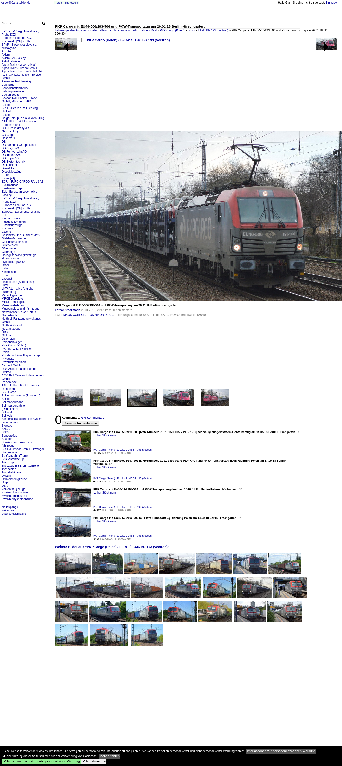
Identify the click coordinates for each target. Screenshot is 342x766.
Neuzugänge (10, 507)
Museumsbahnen (13, 305)
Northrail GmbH (12, 325)
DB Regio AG (10, 158)
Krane (5, 275)
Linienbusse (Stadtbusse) (18, 282)
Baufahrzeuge (11, 94)
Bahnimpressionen (13, 91)
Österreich (8, 338)
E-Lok (191, 30)
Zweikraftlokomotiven (15, 492)
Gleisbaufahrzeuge (14, 238)
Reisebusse (9, 382)
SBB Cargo (9, 392)
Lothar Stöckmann (67, 310)
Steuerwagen (10, 452)
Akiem (6, 54)
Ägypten (7, 51)
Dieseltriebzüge (12, 171)
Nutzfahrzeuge (11, 328)
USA (5, 485)
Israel (5, 265)
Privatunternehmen (14, 362)
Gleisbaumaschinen (14, 241)
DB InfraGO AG (12, 155)
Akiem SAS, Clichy (14, 58)
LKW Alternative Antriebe (17, 288)
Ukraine (6, 475)
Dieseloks (8, 168)
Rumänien (8, 389)
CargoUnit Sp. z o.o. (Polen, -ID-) (23, 118)
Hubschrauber (11, 258)
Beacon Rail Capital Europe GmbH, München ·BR (19, 99)
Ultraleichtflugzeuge (14, 479)
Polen (5, 352)
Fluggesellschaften (14, 221)
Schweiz (7, 415)
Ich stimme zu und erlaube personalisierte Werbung (41, 761)
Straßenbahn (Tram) (15, 455)
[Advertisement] (147, 88)
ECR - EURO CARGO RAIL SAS (23, 181)
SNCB (6, 429)
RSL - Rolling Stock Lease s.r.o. (22, 385)
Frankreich (8, 228)
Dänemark (8, 138)
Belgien (6, 104)
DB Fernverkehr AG (14, 151)
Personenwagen (12, 342)
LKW (5, 285)
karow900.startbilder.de (15, 2)
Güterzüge (8, 252)
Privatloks (8, 358)
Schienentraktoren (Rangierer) (21, 395)
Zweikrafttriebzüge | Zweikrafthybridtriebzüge (17, 497)
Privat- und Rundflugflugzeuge (21, 355)
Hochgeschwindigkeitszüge (19, 255)
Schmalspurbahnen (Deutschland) (14, 407)
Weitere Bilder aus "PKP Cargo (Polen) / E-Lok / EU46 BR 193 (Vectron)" (112, 547)
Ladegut (7, 278)
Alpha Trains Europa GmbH (19, 68)
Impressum (71, 2)
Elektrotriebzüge (12, 188)
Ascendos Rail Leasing (16, 81)
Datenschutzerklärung (14, 513)
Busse (6, 114)
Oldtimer (7, 335)
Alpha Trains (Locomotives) (19, 64)
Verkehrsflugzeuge (13, 489)
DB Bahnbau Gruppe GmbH (19, 145)
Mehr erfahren (110, 756)
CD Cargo (8, 135)
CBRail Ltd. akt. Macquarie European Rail (19, 123)
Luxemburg (9, 292)
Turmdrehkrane (11, 472)
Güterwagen (9, 248)
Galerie (6, 231)
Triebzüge (8, 462)
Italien (5, 268)
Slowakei (7, 425)
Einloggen (332, 2)
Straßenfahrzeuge (13, 459)
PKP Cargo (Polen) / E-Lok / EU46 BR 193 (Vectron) (128, 40)
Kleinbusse (9, 272)
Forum (59, 2)
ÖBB (5, 332)
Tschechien (9, 469)
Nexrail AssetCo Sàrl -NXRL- (20, 312)
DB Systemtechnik (13, 161)
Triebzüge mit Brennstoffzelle (20, 465)
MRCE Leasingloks (14, 302)
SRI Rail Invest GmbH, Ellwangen (23, 449)
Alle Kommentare (92, 417)
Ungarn (6, 482)
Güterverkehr (10, 245)
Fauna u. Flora (11, 218)
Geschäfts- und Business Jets (21, 235)
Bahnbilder (8, 84)
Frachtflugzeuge (12, 225)
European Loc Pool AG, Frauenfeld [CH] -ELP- (17, 39)
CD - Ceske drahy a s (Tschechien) (15, 130)
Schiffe (6, 399)
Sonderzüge (9, 435)
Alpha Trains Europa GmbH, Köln (23, 71)
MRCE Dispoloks (12, 298)
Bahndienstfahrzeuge (15, 88)
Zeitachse (8, 510)
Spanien (7, 439)
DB (4, 141)
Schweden (8, 412)
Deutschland (10, 165)
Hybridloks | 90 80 (13, 262)
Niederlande (9, 315)
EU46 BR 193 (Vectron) (213, 30)
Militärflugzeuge (12, 295)
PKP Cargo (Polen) (172, 30)
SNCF (6, 432)
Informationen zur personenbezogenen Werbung (281, 751)
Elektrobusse (10, 185)
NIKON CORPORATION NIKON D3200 (88, 315)
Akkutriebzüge (11, 61)
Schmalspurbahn (12, 402)
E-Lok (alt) (8, 178)
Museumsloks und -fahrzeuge (20, 308)
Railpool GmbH (11, 365)
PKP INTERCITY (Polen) (17, 348)
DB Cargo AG (10, 148)
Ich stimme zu (94, 761)
